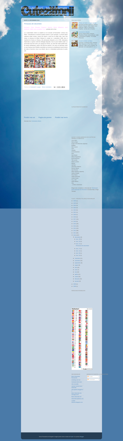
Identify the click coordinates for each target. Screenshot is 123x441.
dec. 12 (78, 251)
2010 (74, 235)
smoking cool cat (76, 380)
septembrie (78, 263)
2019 (74, 217)
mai (76, 272)
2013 (74, 228)
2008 (74, 286)
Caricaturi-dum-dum (77, 382)
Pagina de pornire (45, 117)
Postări (90, 376)
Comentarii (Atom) (36, 121)
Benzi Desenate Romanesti (76, 377)
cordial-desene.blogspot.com (77, 401)
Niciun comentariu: (47, 87)
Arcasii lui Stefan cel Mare (85, 41)
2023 (74, 207)
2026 (74, 200)
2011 (74, 233)
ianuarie (77, 281)
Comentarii (91, 379)
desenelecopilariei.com (77, 398)
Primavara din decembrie (33, 24)
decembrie (78, 237)
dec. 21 (78, 243)
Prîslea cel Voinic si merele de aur (87, 23)
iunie (76, 269)
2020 (74, 214)
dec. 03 (78, 255)
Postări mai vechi (61, 117)
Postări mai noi (29, 117)
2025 (74, 203)
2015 (74, 223)
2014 (74, 226)
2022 (74, 210)
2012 (74, 230)
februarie (77, 278)
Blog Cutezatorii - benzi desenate (44, 8)
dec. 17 (78, 248)
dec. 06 (78, 253)
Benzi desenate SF (76, 396)
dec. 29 (78, 239)
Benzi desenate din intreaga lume (77, 393)
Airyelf (71, 436)
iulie (76, 267)
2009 (74, 284)
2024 (74, 205)
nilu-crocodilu (75, 384)
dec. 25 (78, 241)
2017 (74, 219)
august (77, 265)
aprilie (76, 274)
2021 (74, 212)
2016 (74, 221)
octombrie (77, 260)
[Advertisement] (46, 103)
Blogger (82, 436)
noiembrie (77, 258)
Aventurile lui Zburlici (84, 32)
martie (76, 276)
